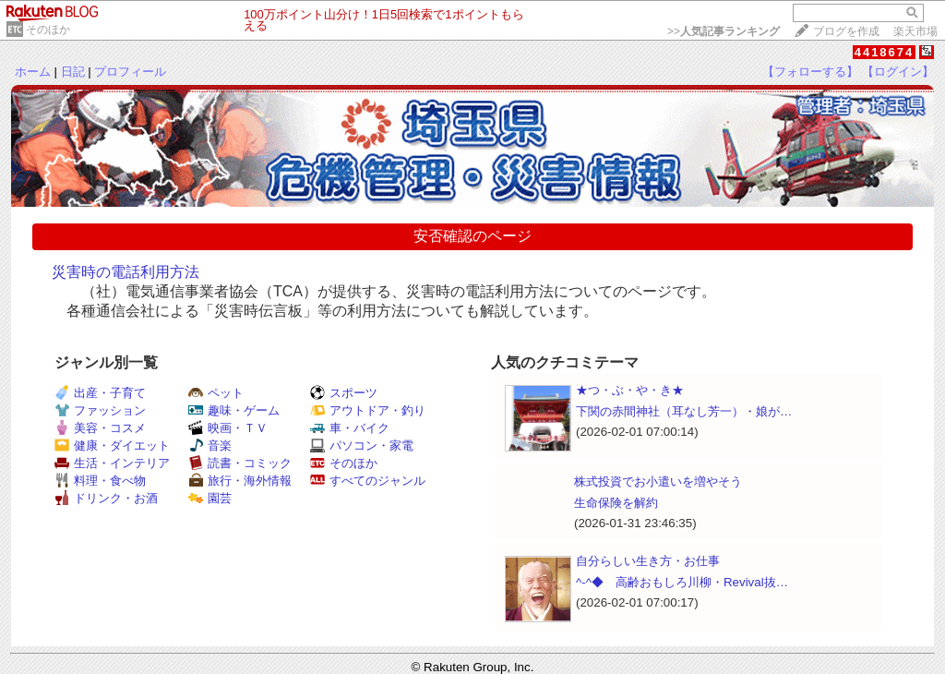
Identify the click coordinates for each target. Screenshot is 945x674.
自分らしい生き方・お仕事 (648, 561)
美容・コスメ (100, 428)
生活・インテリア (112, 463)
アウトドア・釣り (367, 410)
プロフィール (130, 71)
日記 (73, 71)
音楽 (210, 445)
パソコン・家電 (361, 445)
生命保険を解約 (616, 503)
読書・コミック (240, 463)
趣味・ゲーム (234, 410)
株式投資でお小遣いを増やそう (658, 481)
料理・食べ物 (100, 480)
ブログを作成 (846, 31)
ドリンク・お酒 (106, 498)
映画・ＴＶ (228, 428)
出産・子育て (100, 393)
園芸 (210, 498)
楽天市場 (915, 31)
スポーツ (343, 393)
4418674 (885, 52)
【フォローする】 (810, 71)
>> (723, 31)
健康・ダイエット (112, 445)
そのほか (48, 29)
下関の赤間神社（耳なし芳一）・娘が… (684, 411)
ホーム (33, 71)
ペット (216, 393)
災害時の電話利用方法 (125, 272)
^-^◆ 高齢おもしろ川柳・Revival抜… (682, 582)
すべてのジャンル (367, 480)
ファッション (100, 410)
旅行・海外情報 (240, 480)
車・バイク (349, 428)
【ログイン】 (898, 71)
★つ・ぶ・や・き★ (630, 390)
